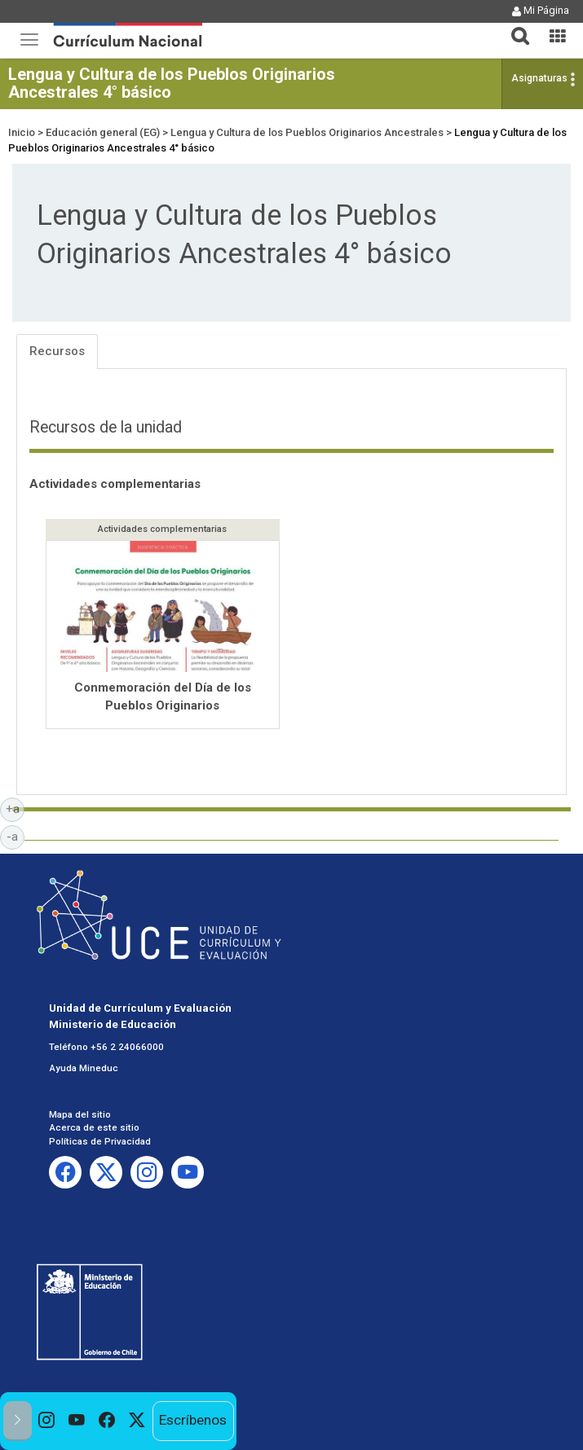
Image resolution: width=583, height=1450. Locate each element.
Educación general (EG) (103, 132)
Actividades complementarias (115, 484)
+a (15, 808)
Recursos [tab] (57, 351)
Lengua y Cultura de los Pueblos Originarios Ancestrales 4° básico (171, 83)
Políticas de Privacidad (100, 1141)
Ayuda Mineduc (83, 1068)
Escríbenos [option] (193, 1420)
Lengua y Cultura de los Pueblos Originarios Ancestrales (307, 132)
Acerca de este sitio (94, 1127)
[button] (514, 26)
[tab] (514, 26)
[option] (47, 1421)
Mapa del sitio (80, 1114)
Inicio (21, 132)
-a (15, 836)
